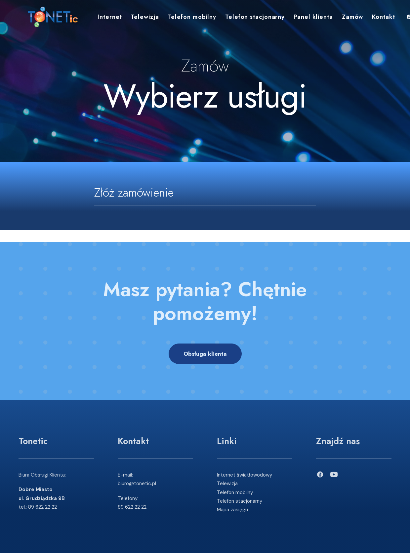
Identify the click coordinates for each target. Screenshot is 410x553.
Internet (100, 19)
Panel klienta (304, 19)
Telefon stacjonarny (245, 19)
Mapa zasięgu (232, 509)
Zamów (343, 19)
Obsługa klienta (205, 354)
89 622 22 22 (42, 507)
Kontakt (374, 19)
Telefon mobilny (183, 19)
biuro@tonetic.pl (137, 483)
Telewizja (135, 19)
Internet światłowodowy (244, 475)
